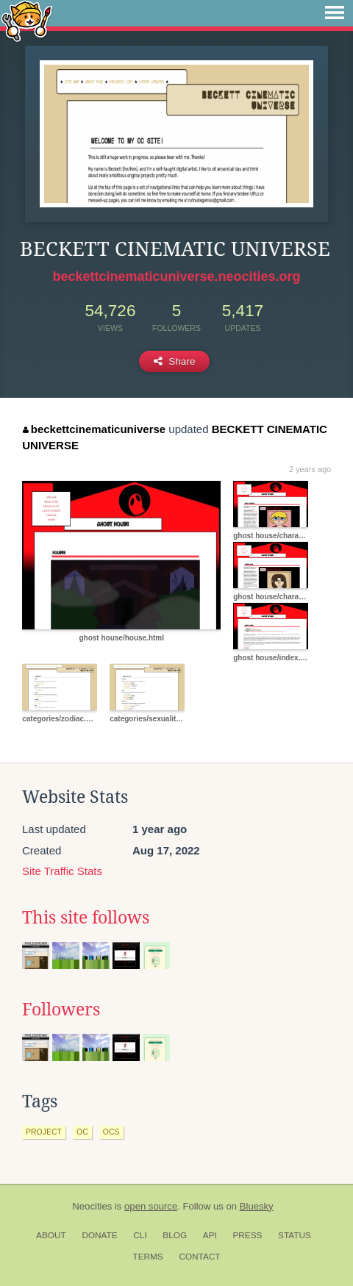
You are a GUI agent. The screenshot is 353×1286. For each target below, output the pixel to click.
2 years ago (310, 469)
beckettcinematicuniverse (94, 429)
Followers (61, 1009)
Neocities (92, 1206)
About (51, 1235)
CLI (139, 1235)
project (44, 1131)
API (210, 1235)
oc (82, 1131)
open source (150, 1206)
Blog (175, 1235)
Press (247, 1235)
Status (294, 1235)
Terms (147, 1256)
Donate (99, 1235)
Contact (199, 1256)
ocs (111, 1131)
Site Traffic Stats (62, 871)
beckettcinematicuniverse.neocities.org (176, 276)
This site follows (85, 917)
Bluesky (257, 1206)
